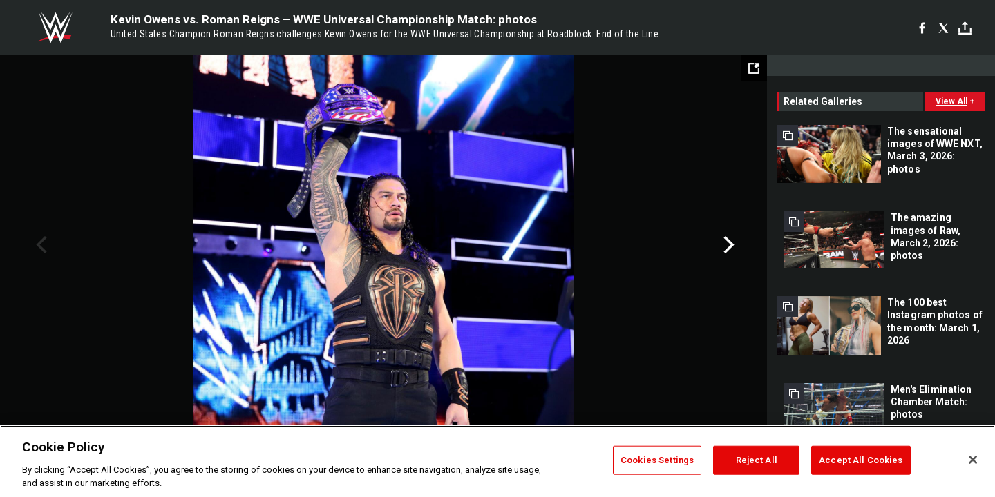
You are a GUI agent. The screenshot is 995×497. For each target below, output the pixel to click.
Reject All (756, 460)
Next (727, 245)
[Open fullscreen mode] (754, 68)
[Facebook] (922, 28)
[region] (497, 461)
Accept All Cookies (860, 460)
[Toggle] (965, 28)
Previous (40, 245)
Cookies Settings (657, 460)
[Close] (973, 460)
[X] (943, 28)
